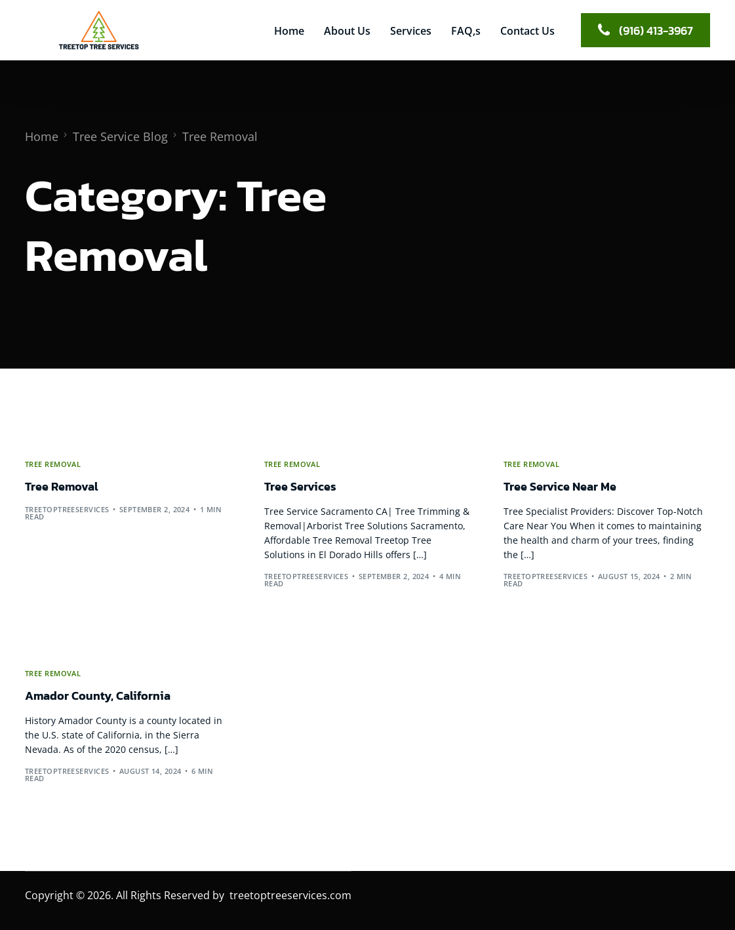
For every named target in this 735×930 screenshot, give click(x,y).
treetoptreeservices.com (290, 895)
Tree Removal (53, 464)
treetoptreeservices (67, 509)
